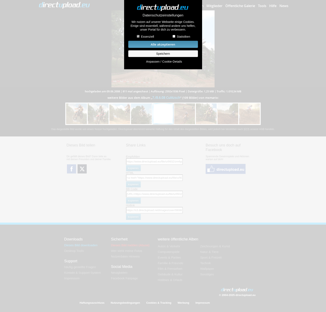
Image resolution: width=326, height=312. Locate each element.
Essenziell (147, 36)
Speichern (163, 53)
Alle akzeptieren (163, 44)
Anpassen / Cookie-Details (164, 61)
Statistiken (183, 36)
